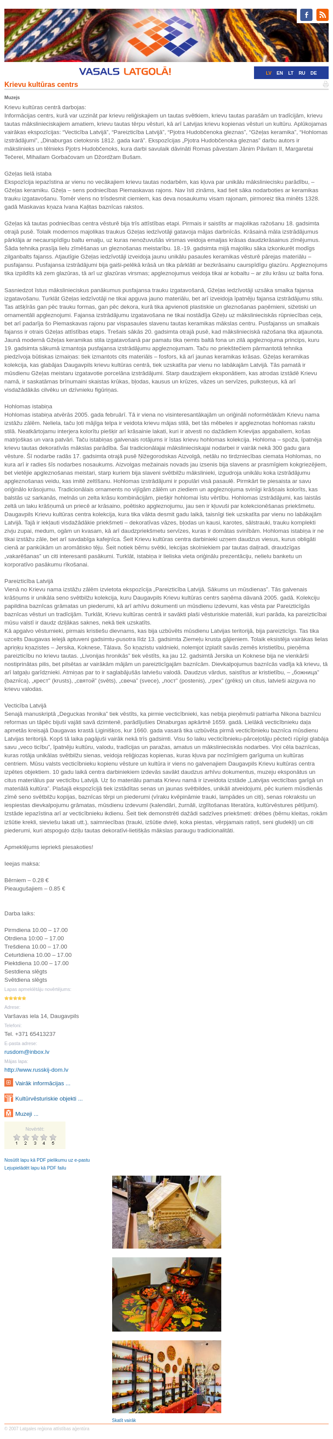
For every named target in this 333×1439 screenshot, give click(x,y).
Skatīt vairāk (124, 1420)
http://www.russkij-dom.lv (36, 1069)
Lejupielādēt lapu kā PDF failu (35, 1167)
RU (302, 73)
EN (280, 73)
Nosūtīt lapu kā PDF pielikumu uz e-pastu (47, 1160)
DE (313, 73)
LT (290, 73)
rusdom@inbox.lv (26, 1052)
